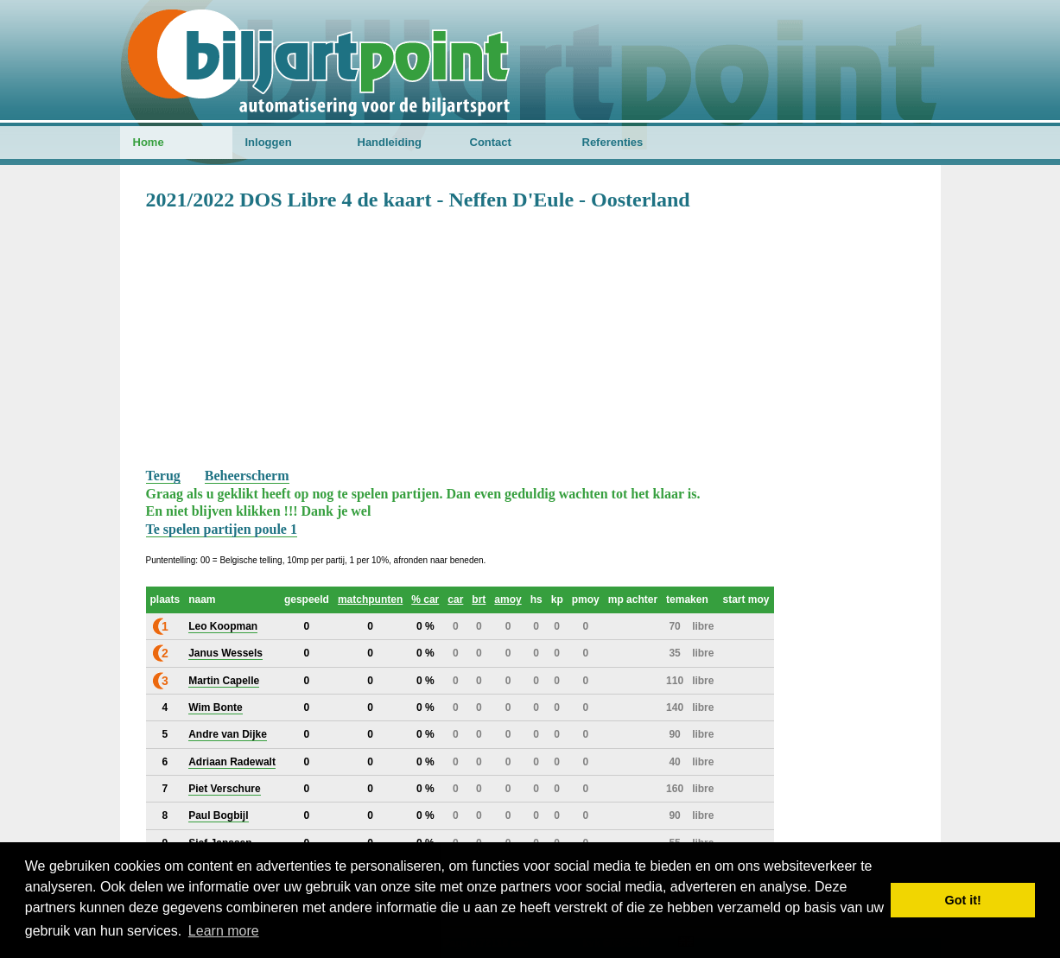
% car (425, 599)
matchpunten (370, 599)
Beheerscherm (247, 475)
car (455, 599)
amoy (507, 599)
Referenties (613, 142)
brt (479, 599)
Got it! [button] (963, 900)
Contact (490, 142)
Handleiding (390, 142)
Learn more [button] (223, 930)
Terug (163, 475)
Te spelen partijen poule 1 (221, 529)
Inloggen (268, 142)
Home (148, 142)
